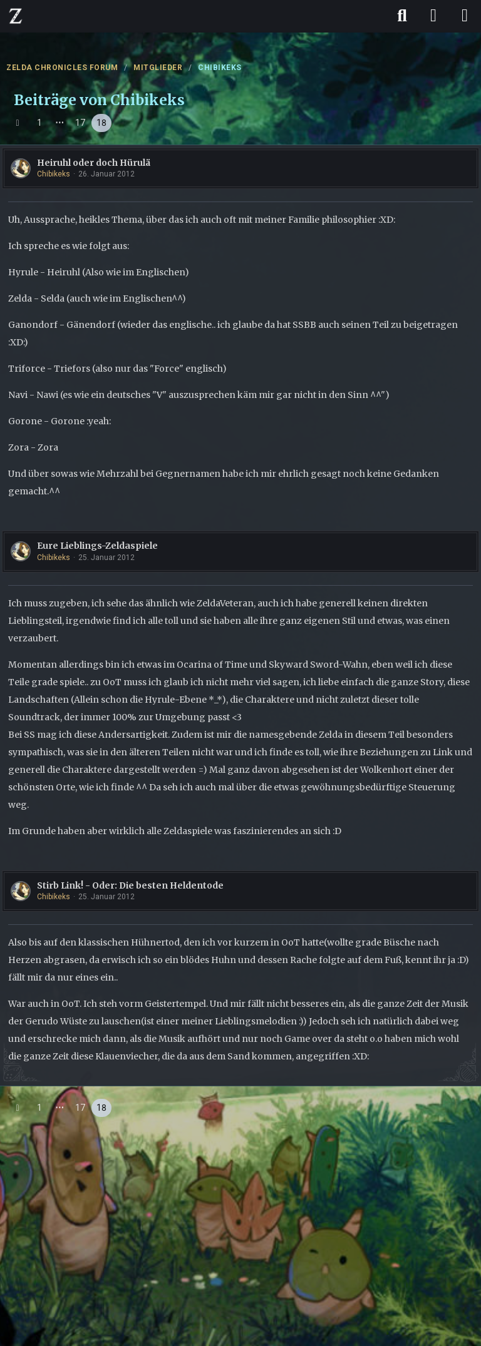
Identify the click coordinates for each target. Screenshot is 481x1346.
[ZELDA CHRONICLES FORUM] (16, 15)
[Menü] (464, 15)
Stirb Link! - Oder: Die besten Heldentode (130, 885)
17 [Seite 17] (80, 123)
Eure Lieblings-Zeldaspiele (97, 545)
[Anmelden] (433, 15)
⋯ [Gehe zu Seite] (59, 123)
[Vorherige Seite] (17, 123)
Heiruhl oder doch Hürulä (93, 162)
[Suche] (402, 15)
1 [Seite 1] (39, 123)
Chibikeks (53, 174)
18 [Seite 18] (101, 123)
